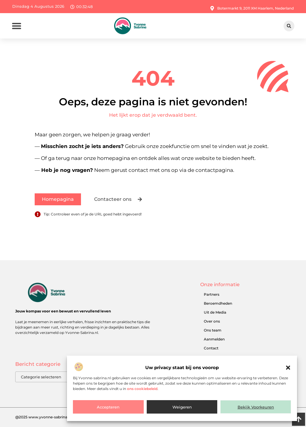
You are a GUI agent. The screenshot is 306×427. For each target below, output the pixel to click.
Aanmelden (214, 339)
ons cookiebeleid (142, 389)
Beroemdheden (218, 303)
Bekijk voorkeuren (256, 407)
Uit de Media (215, 312)
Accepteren (108, 407)
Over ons (212, 321)
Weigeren (182, 407)
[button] (288, 368)
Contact (211, 348)
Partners (211, 294)
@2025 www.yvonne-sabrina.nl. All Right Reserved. (61, 417)
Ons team (212, 330)
